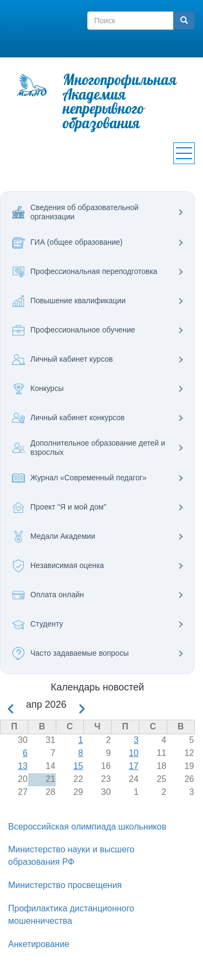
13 (23, 766)
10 (134, 753)
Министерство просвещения (65, 885)
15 (78, 766)
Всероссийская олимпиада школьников (87, 826)
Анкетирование (38, 944)
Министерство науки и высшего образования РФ (71, 855)
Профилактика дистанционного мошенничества (71, 914)
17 (134, 766)
